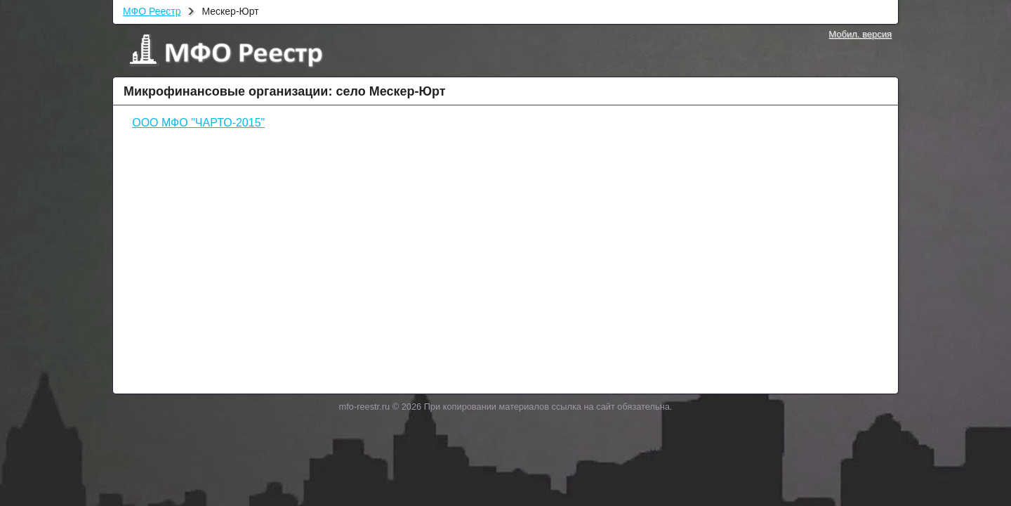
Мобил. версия (860, 34)
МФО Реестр (151, 11)
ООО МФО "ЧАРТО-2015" (198, 123)
